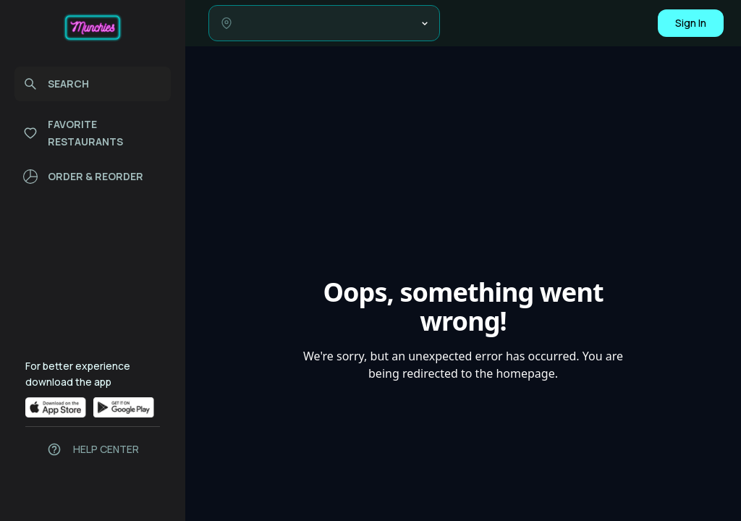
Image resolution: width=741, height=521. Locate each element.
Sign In (690, 23)
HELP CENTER (106, 449)
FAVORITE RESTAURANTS (73, 132)
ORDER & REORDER (83, 176)
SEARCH (56, 84)
